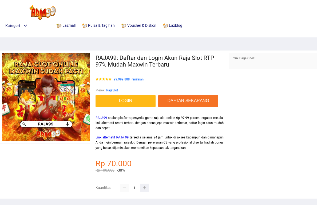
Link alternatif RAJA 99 (112, 137)
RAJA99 (101, 118)
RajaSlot (112, 90)
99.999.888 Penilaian (129, 79)
